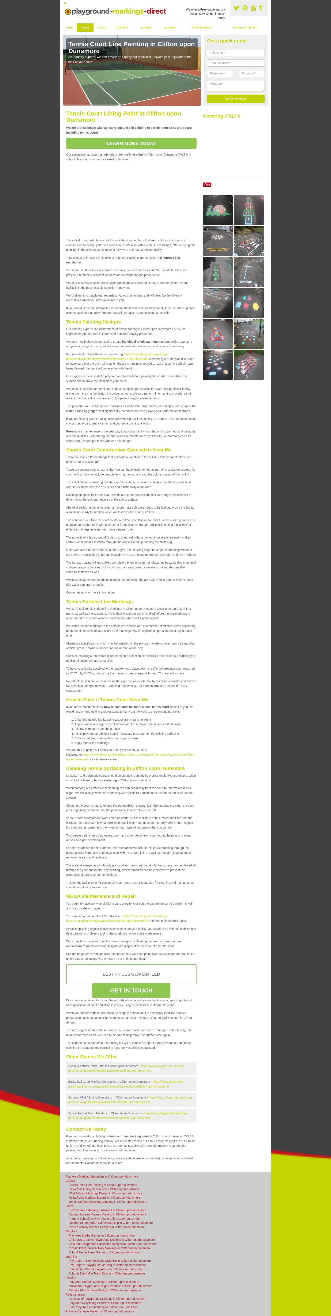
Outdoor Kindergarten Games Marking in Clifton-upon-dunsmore (111, 1223)
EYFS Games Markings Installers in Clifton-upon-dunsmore (107, 1210)
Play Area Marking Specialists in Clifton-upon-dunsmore (102, 1176)
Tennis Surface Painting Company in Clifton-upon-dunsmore (108, 1201)
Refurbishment (201, 27)
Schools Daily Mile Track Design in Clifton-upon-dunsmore (107, 1273)
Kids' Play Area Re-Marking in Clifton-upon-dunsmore (104, 1307)
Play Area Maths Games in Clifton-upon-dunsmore (102, 1235)
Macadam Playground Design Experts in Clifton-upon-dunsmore (110, 1286)
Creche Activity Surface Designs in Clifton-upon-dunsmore (107, 1227)
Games (85, 27)
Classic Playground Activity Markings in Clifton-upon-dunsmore (110, 1248)
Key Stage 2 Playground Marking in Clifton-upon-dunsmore (107, 1265)
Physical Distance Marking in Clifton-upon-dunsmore (100, 1311)
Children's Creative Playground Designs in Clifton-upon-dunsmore (112, 1239)
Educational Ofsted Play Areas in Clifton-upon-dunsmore (106, 1269)
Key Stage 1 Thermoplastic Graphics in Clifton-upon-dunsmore (110, 1260)
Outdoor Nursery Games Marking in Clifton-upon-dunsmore (107, 1214)
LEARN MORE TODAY (131, 143)
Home (69, 27)
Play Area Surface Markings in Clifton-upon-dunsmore (104, 1282)
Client (101, 27)
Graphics (122, 27)
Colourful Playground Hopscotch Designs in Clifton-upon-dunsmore (113, 1244)
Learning (146, 27)
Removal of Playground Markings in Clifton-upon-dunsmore (107, 1298)
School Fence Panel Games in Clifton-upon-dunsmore (104, 1252)
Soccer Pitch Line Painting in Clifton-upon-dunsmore (103, 1185)
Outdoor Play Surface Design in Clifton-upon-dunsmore (105, 1290)
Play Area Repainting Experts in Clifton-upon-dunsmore (105, 1303)
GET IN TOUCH (131, 990)
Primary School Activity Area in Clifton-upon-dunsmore (104, 1218)
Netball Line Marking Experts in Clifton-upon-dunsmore (105, 1197)
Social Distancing (245, 27)
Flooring (170, 27)
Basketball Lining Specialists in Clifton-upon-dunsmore (104, 1189)
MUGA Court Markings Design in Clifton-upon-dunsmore (105, 1193)
